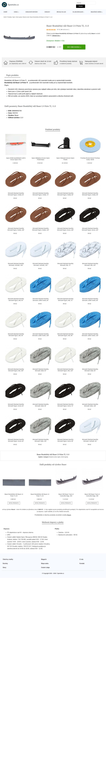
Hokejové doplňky (32, 12)
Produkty (9, 17)
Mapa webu (45, 563)
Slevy (4, 567)
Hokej (16, 12)
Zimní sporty (19, 17)
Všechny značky (8, 559)
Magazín (44, 559)
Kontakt (82, 563)
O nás (81, 559)
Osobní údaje (45, 567)
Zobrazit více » (56, 35)
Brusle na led (61, 12)
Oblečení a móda (96, 12)
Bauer (93, 33)
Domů (5, 12)
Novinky (5, 563)
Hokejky (47, 12)
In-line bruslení (78, 12)
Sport (13, 17)
